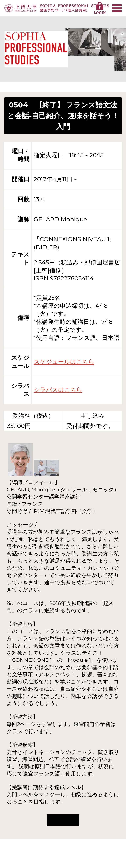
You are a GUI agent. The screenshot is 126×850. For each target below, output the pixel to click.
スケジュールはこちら (64, 361)
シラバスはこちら (58, 389)
